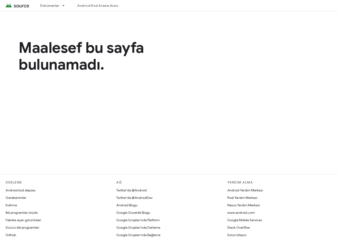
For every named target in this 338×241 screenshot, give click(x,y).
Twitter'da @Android (131, 190)
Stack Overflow (238, 227)
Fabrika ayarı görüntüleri (23, 220)
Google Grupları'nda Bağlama (138, 235)
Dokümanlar (49, 5)
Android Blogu (126, 205)
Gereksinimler (16, 198)
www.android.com (241, 212)
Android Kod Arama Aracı (97, 5)
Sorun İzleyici (237, 235)
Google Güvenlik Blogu (133, 212)
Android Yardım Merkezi (245, 190)
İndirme (11, 205)
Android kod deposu (21, 190)
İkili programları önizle (22, 212)
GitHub (11, 235)
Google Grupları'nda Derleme (138, 227)
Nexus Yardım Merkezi (243, 205)
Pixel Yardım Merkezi (242, 198)
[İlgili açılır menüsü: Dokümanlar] (65, 5)
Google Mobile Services (244, 220)
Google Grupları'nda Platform (138, 220)
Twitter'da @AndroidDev (134, 198)
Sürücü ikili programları (22, 227)
